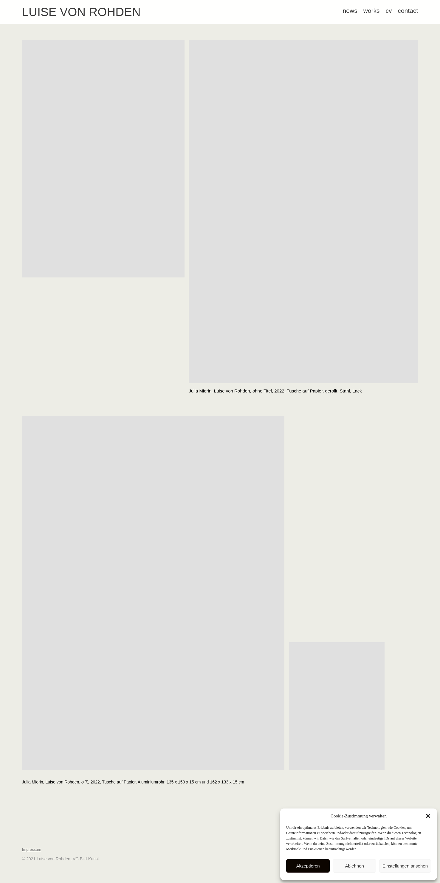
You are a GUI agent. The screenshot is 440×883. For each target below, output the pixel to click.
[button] (428, 816)
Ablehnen (354, 865)
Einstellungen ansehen (405, 865)
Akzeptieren (308, 865)
